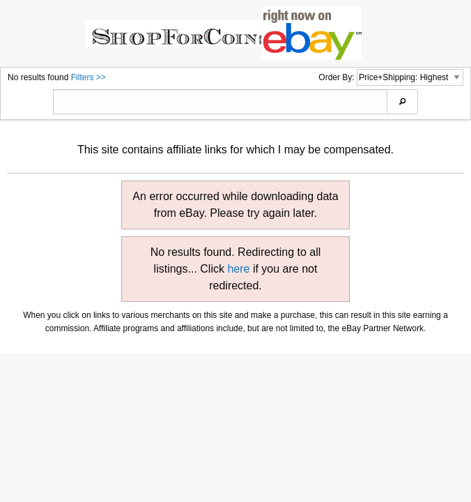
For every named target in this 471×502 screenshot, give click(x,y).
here (238, 269)
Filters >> (88, 77)
